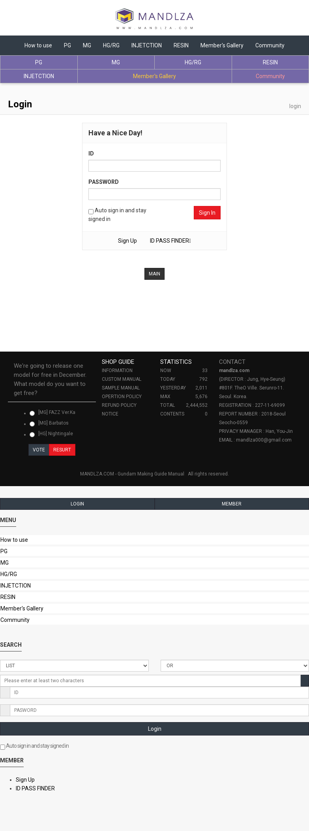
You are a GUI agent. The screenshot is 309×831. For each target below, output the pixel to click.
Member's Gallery (221, 45)
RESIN (181, 45)
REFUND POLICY (119, 405)
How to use (38, 45)
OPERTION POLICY (122, 396)
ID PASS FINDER (35, 788)
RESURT (62, 450)
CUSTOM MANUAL (121, 379)
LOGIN (77, 504)
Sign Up (127, 241)
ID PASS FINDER (170, 241)
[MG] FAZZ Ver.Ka (52, 413)
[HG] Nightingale (51, 434)
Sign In (207, 213)
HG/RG (111, 45)
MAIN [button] (154, 274)
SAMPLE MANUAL (121, 388)
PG (67, 45)
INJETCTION (146, 45)
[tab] (52, 379)
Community (270, 45)
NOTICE (110, 414)
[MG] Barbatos (49, 423)
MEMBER (232, 504)
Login (154, 729)
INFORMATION (117, 370)
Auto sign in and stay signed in (117, 214)
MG (87, 45)
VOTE (39, 450)
